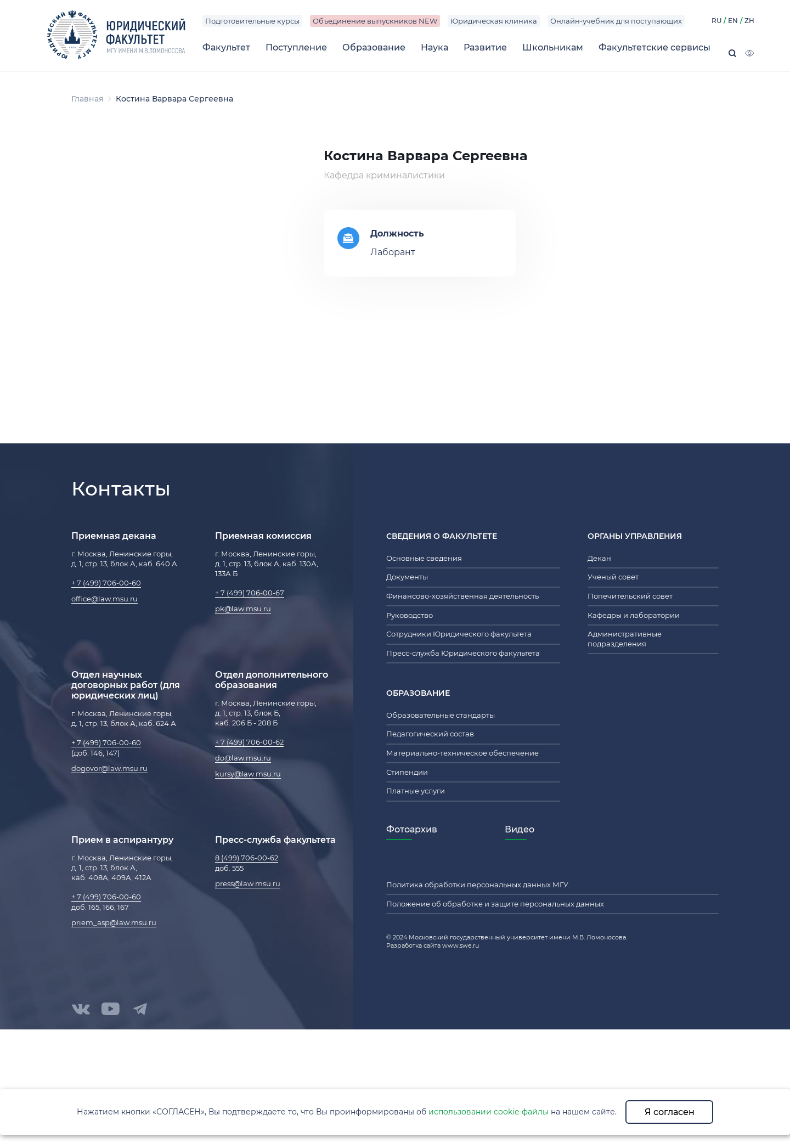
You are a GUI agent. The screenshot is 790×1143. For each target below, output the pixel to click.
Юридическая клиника (493, 20)
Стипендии (407, 772)
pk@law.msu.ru (243, 608)
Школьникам (552, 47)
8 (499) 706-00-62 (246, 857)
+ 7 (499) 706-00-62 (249, 741)
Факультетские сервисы (654, 47)
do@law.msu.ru (243, 757)
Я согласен (670, 1112)
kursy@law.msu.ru (248, 773)
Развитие (485, 47)
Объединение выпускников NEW (375, 20)
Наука (434, 47)
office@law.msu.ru (104, 598)
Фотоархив (411, 829)
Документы (407, 576)
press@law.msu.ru (247, 883)
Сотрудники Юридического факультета (459, 633)
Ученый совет (613, 576)
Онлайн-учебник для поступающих (616, 20)
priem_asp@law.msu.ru (113, 922)
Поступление (296, 47)
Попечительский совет (630, 596)
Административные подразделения (625, 638)
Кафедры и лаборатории (634, 615)
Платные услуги (415, 790)
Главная (87, 99)
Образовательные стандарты (440, 715)
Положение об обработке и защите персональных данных (495, 903)
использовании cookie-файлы (488, 1112)
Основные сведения (424, 558)
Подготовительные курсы (252, 20)
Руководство (409, 615)
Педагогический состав (430, 733)
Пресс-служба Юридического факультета (463, 653)
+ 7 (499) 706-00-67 (249, 592)
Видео (519, 829)
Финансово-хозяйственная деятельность (462, 596)
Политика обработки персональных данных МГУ (477, 884)
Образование (373, 47)
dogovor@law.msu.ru (109, 768)
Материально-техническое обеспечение (462, 752)
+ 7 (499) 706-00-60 (106, 582)
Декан (599, 558)
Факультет (226, 47)
